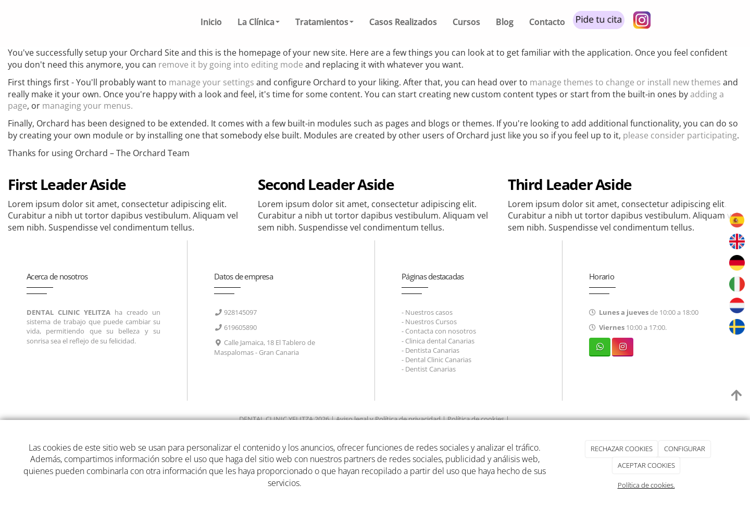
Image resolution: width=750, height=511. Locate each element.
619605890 (240, 327)
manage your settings (211, 82)
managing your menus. (87, 105)
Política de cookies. (646, 485)
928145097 (240, 312)
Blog (505, 22)
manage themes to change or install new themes (625, 82)
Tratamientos (324, 22)
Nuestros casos (429, 312)
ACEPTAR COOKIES (646, 465)
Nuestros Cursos (431, 321)
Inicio (211, 22)
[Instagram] (622, 347)
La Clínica (259, 22)
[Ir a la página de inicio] (96, 23)
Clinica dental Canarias (439, 341)
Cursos (466, 22)
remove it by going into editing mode (230, 64)
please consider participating (680, 135)
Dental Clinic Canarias (438, 359)
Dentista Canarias (432, 350)
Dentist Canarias (430, 369)
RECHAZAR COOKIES (622, 448)
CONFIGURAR (684, 448)
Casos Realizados (403, 22)
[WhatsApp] (599, 347)
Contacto (547, 22)
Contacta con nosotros (440, 331)
